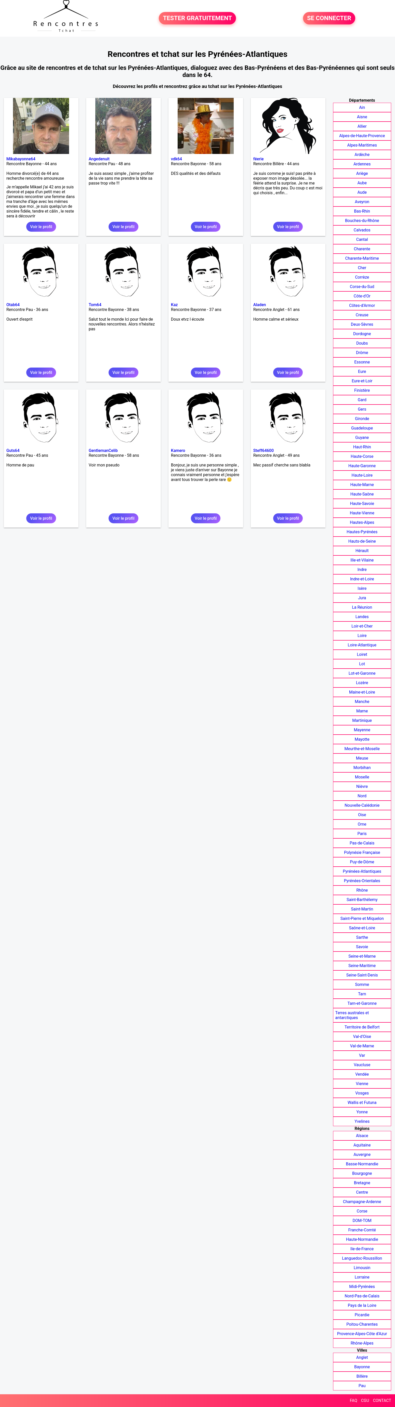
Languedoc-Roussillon (362, 1258)
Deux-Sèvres (362, 324)
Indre (362, 569)
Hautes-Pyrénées (362, 531)
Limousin (362, 1267)
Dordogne (362, 333)
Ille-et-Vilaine (362, 560)
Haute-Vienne (362, 513)
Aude (362, 192)
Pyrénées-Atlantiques (362, 871)
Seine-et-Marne (362, 956)
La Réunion (362, 607)
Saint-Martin (362, 909)
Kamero (178, 450)
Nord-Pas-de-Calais (362, 1296)
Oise (362, 814)
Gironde (362, 418)
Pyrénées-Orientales (362, 880)
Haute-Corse (362, 456)
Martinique (362, 720)
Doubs (362, 343)
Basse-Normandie (362, 1164)
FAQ (353, 1400)
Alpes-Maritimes (362, 145)
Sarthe (362, 937)
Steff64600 (263, 450)
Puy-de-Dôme (362, 861)
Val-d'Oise (362, 1036)
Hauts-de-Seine (362, 541)
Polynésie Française (362, 852)
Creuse (362, 314)
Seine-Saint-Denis (362, 975)
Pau (362, 1385)
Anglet (362, 1357)
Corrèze (362, 277)
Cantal (362, 239)
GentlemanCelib (103, 450)
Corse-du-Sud (362, 286)
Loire (362, 635)
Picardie (362, 1314)
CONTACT (382, 1400)
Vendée (362, 1074)
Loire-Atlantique (362, 645)
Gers (362, 409)
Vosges (362, 1093)
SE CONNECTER (329, 18)
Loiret (362, 654)
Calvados (362, 230)
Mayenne (362, 729)
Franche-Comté (362, 1230)
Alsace (362, 1135)
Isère (362, 588)
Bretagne (362, 1182)
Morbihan (362, 767)
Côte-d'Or (362, 296)
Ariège (362, 173)
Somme (362, 984)
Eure (362, 371)
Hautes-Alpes (362, 522)
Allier (362, 126)
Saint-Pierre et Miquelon (362, 918)
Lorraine (362, 1277)
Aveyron (362, 201)
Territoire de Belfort (362, 1027)
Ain (362, 107)
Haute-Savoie (362, 503)
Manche (362, 701)
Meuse (362, 758)
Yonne (362, 1112)
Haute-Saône (362, 494)
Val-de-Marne (362, 1046)
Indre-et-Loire (362, 579)
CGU (365, 1400)
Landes (362, 616)
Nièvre (362, 786)
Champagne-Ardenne (362, 1201)
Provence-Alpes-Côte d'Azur (362, 1333)
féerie (258, 159)
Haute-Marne (362, 484)
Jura (362, 597)
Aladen (259, 304)
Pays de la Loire (362, 1305)
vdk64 (176, 159)
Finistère (362, 390)
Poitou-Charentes (362, 1324)
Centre (362, 1192)
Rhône (362, 890)
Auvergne (362, 1154)
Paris (362, 833)
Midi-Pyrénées (362, 1286)
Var (362, 1055)
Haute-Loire (361, 475)
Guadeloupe (362, 428)
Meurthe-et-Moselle (362, 748)
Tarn (362, 994)
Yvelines (362, 1121)
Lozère (362, 682)
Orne (362, 824)
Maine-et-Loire (362, 692)
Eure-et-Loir (362, 381)
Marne (362, 711)
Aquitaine (362, 1145)
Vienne (362, 1083)
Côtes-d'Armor (362, 305)
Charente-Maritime (362, 258)
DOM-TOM (362, 1220)
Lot (362, 663)
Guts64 (13, 450)
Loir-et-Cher (362, 626)
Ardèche (362, 154)
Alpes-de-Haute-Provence (362, 135)
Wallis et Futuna (362, 1102)
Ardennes (362, 164)
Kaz (174, 304)
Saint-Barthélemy (362, 899)
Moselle (362, 777)
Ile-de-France (362, 1248)
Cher (362, 267)
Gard (362, 399)
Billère (362, 1376)
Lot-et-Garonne (362, 673)
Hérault (362, 550)
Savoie (362, 946)
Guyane (362, 437)
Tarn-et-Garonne (362, 1003)
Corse (362, 1211)
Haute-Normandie (362, 1239)
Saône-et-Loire (362, 928)
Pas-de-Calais (362, 843)
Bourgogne (362, 1173)
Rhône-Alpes (362, 1343)
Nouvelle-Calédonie (362, 805)
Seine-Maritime (362, 965)
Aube (362, 182)
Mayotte (362, 739)
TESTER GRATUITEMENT (197, 18)
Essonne (362, 362)
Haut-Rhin (362, 447)
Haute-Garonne (362, 465)
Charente (362, 248)
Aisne (362, 116)
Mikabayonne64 (20, 159)
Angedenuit (99, 159)
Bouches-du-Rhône (362, 220)
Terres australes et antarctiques (352, 1015)
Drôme (362, 352)
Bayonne (362, 1366)
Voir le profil (41, 226)
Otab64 (13, 304)
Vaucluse (362, 1064)
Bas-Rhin (362, 211)
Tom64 (95, 304)
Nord (362, 795)
